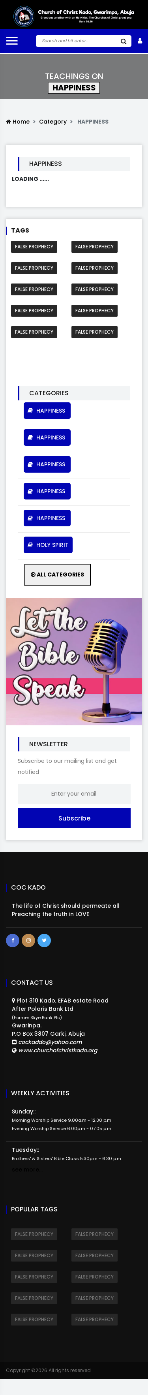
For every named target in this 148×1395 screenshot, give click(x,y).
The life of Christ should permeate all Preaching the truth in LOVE (66, 910)
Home (18, 122)
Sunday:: (61, 1120)
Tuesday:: (66, 1154)
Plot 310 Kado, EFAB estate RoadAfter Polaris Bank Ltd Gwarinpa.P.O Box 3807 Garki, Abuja (60, 1026)
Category (53, 122)
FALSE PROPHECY (34, 246)
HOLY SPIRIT (48, 545)
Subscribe (74, 818)
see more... (27, 1169)
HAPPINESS (47, 411)
